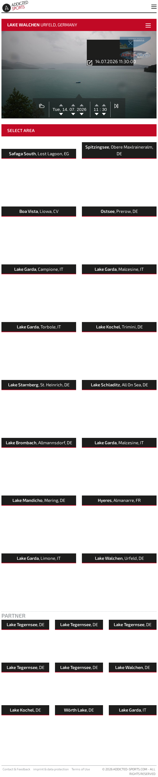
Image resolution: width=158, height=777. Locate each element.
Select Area (21, 130)
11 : (97, 109)
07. (73, 109)
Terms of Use (80, 769)
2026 (81, 109)
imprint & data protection (51, 769)
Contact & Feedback (16, 769)
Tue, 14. (61, 109)
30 (104, 109)
